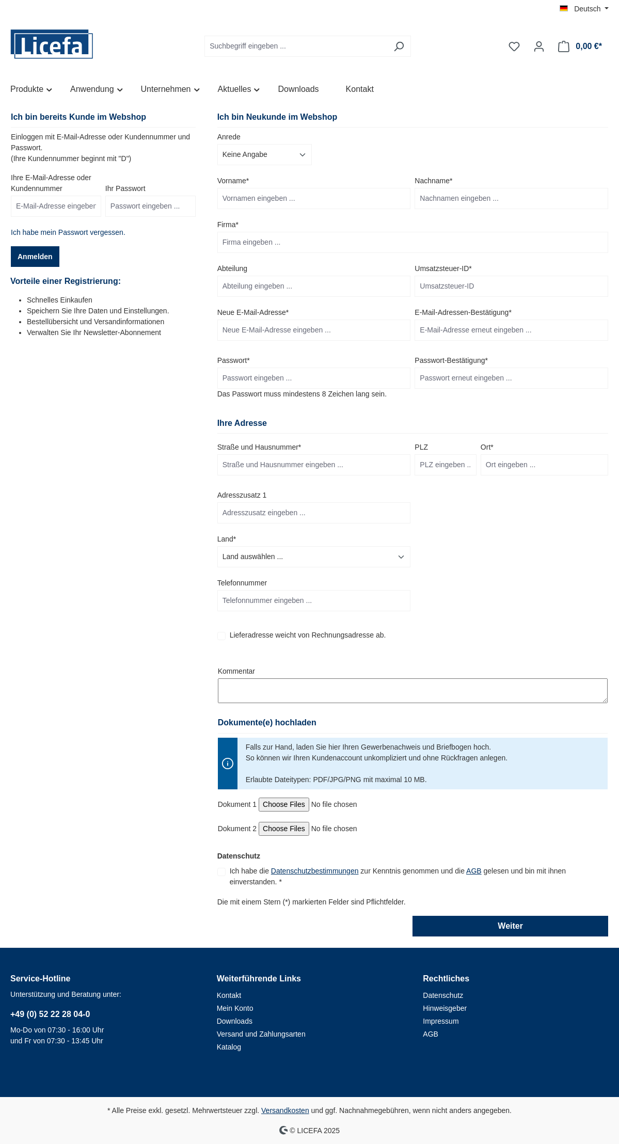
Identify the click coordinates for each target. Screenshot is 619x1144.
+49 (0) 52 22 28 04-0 (50, 1014)
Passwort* (233, 360)
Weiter (510, 925)
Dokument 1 (237, 804)
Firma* (228, 224)
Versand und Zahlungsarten (261, 1034)
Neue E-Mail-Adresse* (253, 312)
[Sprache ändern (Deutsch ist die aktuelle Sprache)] (584, 9)
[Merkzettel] (514, 46)
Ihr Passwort (125, 188)
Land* (226, 539)
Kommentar (236, 671)
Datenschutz (443, 995)
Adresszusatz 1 (242, 495)
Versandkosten (285, 1110)
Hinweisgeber (445, 1008)
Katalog (229, 1047)
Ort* (487, 447)
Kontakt (229, 995)
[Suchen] (399, 46)
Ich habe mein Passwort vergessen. (68, 232)
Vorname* (233, 181)
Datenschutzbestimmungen (315, 871)
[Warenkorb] (580, 46)
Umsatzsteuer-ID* (443, 268)
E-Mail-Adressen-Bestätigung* (463, 312)
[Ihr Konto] (539, 46)
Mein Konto (235, 1008)
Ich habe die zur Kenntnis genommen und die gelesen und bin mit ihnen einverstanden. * (398, 876)
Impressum (440, 1021)
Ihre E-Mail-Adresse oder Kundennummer (51, 183)
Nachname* (433, 181)
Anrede (229, 137)
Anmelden (35, 256)
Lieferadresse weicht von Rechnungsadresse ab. (308, 635)
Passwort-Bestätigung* (451, 360)
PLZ (421, 447)
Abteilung (232, 268)
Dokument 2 (237, 828)
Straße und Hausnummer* (259, 447)
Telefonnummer (242, 583)
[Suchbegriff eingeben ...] (295, 46)
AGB (474, 871)
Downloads (234, 1021)
